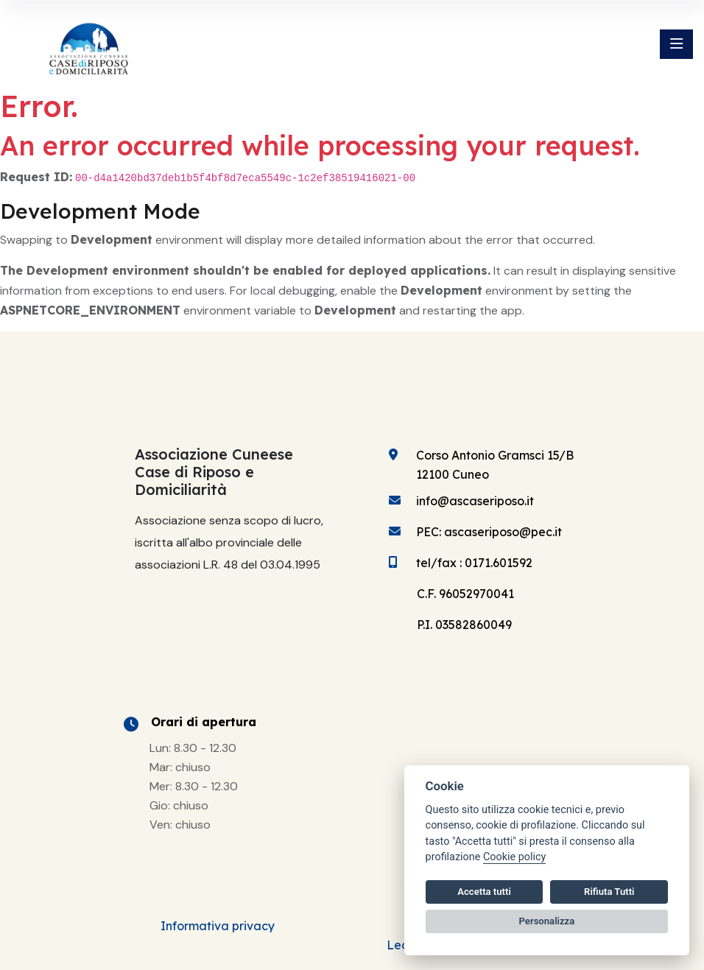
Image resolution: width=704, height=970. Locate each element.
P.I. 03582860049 (464, 624)
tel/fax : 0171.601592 (474, 562)
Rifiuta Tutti (609, 891)
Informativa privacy (218, 925)
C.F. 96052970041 (465, 593)
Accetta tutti (484, 891)
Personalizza (547, 921)
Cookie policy (514, 857)
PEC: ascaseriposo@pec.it (489, 531)
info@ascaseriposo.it (475, 500)
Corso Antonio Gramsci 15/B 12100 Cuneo (495, 465)
